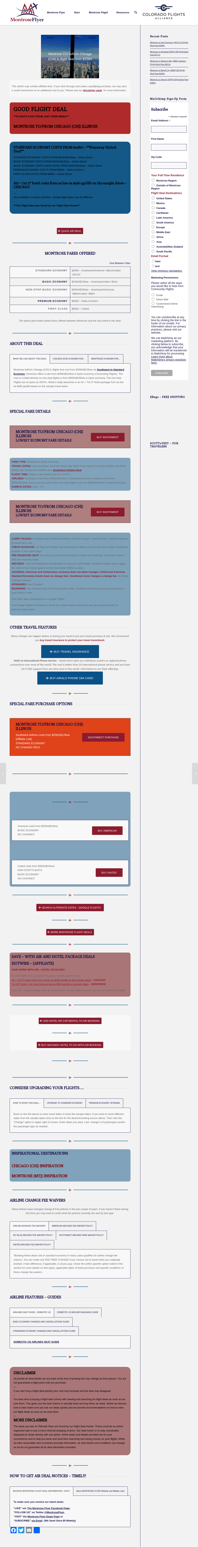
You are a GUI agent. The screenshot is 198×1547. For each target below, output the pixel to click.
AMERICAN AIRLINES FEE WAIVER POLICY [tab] (72, 1226)
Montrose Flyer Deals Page (43, 1516)
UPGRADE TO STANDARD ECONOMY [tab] (65, 1103)
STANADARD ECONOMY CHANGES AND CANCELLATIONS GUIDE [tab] (44, 1331)
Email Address (160, 120)
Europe (160, 227)
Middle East (163, 232)
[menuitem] (58, 12)
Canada (160, 208)
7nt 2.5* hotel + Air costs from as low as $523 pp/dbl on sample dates (50, 984)
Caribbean (162, 212)
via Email (37, 1520)
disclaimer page (92, 90)
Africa (159, 237)
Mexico (160, 203)
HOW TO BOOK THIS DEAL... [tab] (27, 1103)
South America (165, 222)
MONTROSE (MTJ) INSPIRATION (39, 1176)
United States (164, 198)
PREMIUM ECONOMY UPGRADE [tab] (104, 1103)
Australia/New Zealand (169, 246)
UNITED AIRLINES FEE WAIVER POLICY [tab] (32, 1245)
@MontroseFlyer (54, 1512)
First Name (157, 138)
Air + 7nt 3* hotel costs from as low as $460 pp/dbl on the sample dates (69, 183)
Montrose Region (166, 180)
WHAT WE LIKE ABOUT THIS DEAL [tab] (30, 359)
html (157, 261)
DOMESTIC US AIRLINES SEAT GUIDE (36, 1341)
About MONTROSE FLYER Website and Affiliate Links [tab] (100, 1491)
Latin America (164, 217)
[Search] (135, 12)
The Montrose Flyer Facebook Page (48, 1508)
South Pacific (164, 251)
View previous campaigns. (166, 270)
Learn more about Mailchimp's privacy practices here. (168, 359)
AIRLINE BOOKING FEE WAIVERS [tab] (29, 1226)
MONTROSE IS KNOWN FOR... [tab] (105, 359)
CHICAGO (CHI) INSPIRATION (37, 1166)
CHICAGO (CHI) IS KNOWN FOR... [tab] (69, 359)
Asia (158, 241)
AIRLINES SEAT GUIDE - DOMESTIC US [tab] (32, 1312)
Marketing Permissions (164, 277)
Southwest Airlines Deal (67, 470)
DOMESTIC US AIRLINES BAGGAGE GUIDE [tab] (77, 1312)
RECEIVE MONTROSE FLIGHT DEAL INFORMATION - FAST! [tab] (41, 1491)
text (157, 266)
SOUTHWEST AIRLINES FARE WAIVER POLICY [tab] (81, 1235)
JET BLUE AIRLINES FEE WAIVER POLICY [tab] (33, 1235)
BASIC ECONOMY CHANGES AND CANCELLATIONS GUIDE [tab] (41, 1322)
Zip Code (156, 157)
